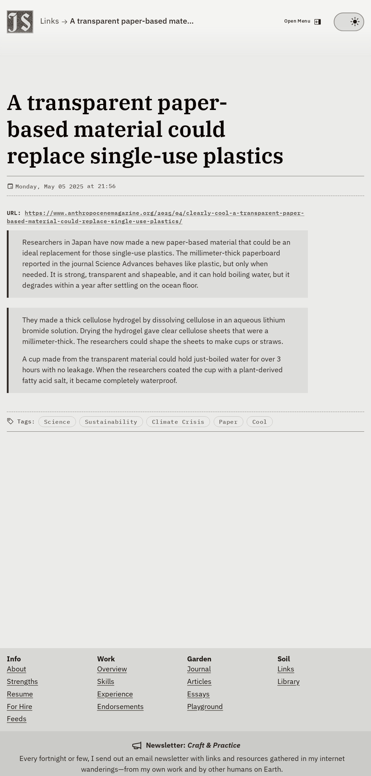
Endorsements (120, 706)
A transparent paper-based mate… (132, 21)
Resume (20, 694)
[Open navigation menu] (302, 22)
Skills (105, 681)
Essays (198, 694)
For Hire (19, 706)
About (16, 669)
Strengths (22, 681)
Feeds (17, 719)
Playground (205, 706)
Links (49, 21)
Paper (228, 421)
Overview (112, 669)
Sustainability (111, 421)
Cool (259, 421)
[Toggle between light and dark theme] (349, 22)
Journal (199, 669)
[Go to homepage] (20, 21)
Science (57, 421)
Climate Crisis (178, 421)
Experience (115, 694)
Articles (199, 681)
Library (288, 681)
